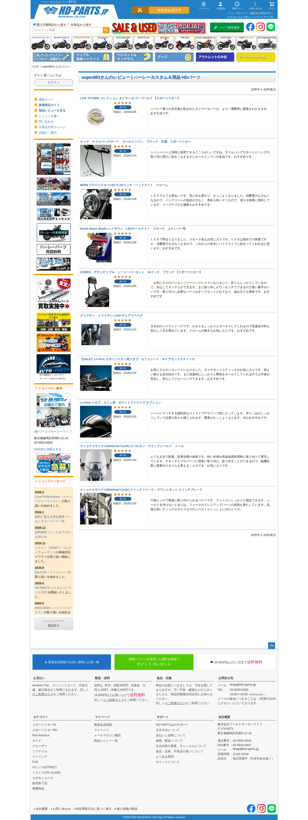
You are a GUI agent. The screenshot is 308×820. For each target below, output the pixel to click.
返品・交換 (164, 678)
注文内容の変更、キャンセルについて (181, 746)
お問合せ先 (225, 678)
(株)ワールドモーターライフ (53, 431)
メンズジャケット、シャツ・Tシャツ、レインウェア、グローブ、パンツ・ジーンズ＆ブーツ (93, 57)
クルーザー (39, 746)
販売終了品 (39, 783)
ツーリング (123, 43)
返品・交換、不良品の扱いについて (179, 751)
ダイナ (164, 43)
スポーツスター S (61, 43)
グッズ (174, 57)
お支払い (39, 678)
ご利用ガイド (44, 694)
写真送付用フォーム (52, 127)
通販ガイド (46, 99)
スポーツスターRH (44, 730)
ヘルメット (134, 57)
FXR (35, 762)
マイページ (102, 717)
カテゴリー (40, 717)
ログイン (54, 82)
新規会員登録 (103, 724)
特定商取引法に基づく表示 (94, 808)
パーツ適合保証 (227, 27)
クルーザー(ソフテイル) (102, 43)
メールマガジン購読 (107, 735)
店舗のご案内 (48, 132)
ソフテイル (143, 43)
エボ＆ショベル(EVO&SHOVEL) (267, 43)
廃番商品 (38, 788)
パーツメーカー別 (256, 57)
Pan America (205, 43)
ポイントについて (168, 762)
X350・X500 (226, 43)
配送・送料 (102, 678)
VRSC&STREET (246, 43)
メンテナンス (52, 57)
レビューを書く (49, 116)
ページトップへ (271, 645)
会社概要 (224, 717)
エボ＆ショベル (42, 778)
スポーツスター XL (40, 43)
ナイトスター (82, 43)
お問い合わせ (62, 808)
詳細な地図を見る (49, 449)
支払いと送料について (171, 735)
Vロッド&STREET (44, 767)
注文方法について (168, 730)
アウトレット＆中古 (215, 57)
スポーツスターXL (44, 724)
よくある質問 (165, 756)
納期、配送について (169, 740)
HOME (35, 66)
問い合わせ (46, 121)
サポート (163, 717)
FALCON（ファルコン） (51, 572)
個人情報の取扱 (127, 808)
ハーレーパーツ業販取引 (53, 623)
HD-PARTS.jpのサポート (172, 724)
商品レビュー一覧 (106, 740)
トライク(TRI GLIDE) (185, 43)
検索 (106, 30)
